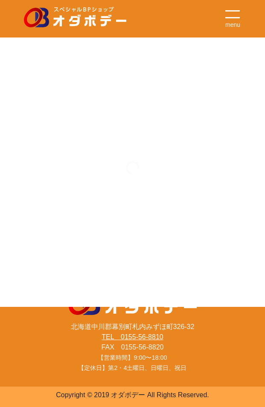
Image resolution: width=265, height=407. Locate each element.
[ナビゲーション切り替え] (233, 15)
